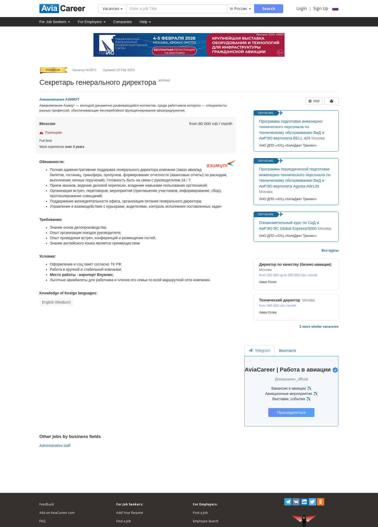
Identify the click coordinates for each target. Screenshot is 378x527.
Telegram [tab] (259, 350)
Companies (122, 22)
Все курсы (330, 250)
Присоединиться (291, 412)
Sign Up (320, 8)
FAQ (42, 521)
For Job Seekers (54, 22)
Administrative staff (54, 445)
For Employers (92, 22)
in (240, 8)
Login (301, 8)
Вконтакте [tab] (287, 350)
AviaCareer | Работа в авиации (288, 369)
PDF (314, 101)
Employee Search (205, 521)
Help (145, 22)
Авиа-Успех (268, 282)
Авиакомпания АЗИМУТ (59, 99)
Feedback (46, 504)
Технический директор (279, 300)
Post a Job (200, 512)
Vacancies (113, 8)
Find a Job (123, 521)
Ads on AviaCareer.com (57, 512)
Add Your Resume (129, 512)
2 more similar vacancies (319, 326)
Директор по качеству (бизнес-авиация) (295, 264)
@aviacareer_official (291, 379)
